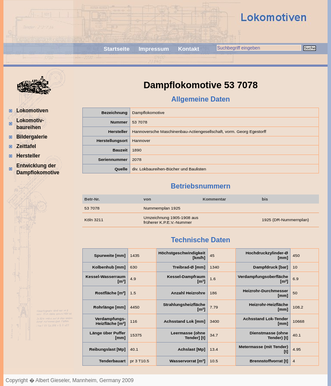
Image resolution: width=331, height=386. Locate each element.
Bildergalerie (31, 137)
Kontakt (188, 49)
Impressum (154, 49)
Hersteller (28, 156)
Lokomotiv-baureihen (30, 123)
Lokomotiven (32, 111)
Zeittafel (26, 146)
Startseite (116, 49)
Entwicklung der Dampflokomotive (37, 169)
